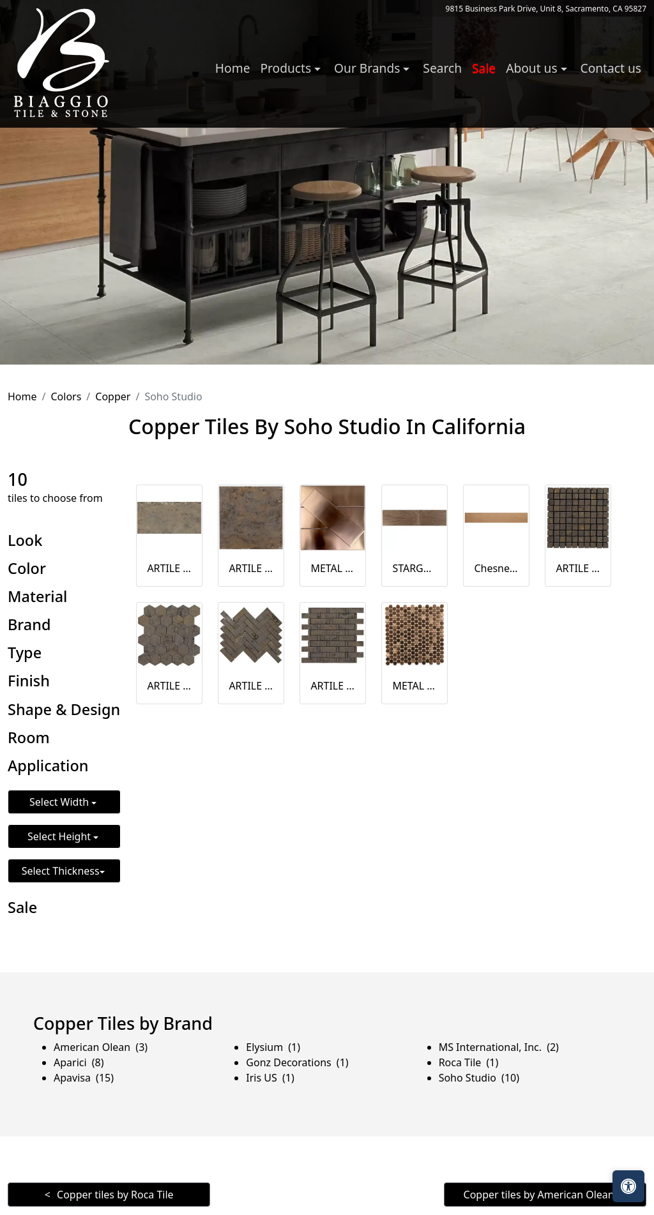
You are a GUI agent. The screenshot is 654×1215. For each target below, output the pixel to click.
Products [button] (287, 68)
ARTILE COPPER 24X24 (251, 568)
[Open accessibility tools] (628, 1186)
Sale (484, 68)
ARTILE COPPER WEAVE (332, 686)
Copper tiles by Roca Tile (115, 1195)
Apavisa (84, 1078)
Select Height (60, 836)
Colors (65, 396)
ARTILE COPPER (169, 568)
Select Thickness (61, 871)
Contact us (611, 68)
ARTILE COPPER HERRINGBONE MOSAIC (251, 686)
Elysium (273, 1047)
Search (442, 68)
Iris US (270, 1078)
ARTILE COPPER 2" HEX (169, 686)
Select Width (60, 802)
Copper (112, 396)
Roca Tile (469, 1062)
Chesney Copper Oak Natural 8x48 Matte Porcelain (496, 568)
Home (232, 68)
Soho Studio (479, 1078)
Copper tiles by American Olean (539, 1195)
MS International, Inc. (499, 1047)
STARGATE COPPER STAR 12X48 (414, 568)
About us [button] (533, 68)
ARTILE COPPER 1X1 (578, 568)
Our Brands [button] (368, 68)
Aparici (79, 1062)
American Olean (101, 1047)
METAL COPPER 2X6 (332, 568)
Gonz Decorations (297, 1062)
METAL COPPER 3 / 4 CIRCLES (414, 686)
